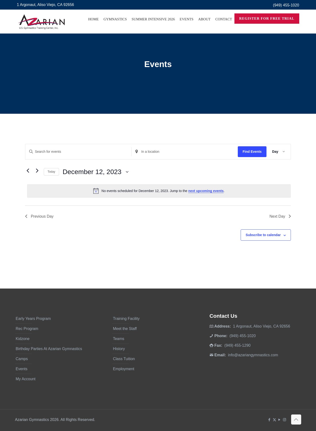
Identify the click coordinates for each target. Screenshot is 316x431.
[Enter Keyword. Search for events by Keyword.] (78, 151)
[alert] (159, 191)
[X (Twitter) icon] (274, 420)
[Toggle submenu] (115, 31)
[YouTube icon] (279, 420)
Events (22, 369)
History (119, 349)
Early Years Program (33, 319)
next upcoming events (206, 191)
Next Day (280, 216)
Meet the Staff (125, 329)
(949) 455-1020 (286, 5)
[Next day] (37, 171)
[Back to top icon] (296, 419)
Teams (118, 339)
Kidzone (23, 339)
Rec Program (27, 329)
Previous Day (39, 216)
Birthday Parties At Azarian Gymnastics (49, 349)
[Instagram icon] (284, 420)
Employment (123, 369)
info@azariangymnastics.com (253, 355)
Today (51, 171)
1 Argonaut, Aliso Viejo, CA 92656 (45, 5)
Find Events (252, 151)
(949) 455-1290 (237, 345)
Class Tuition (124, 359)
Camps (22, 359)
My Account (26, 379)
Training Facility (126, 319)
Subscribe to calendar (263, 235)
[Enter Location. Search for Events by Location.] (185, 151)
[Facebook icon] (269, 420)
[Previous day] (28, 171)
